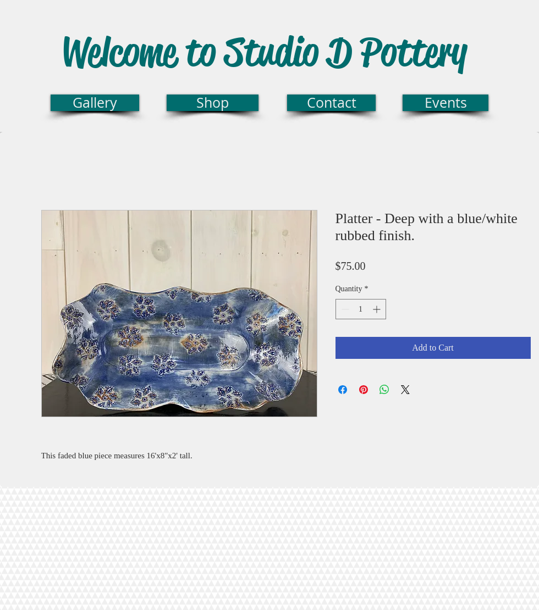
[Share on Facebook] (342, 389)
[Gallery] (95, 103)
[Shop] (212, 103)
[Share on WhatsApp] (384, 389)
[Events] (445, 103)
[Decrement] (344, 309)
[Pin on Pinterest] (363, 389)
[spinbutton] (361, 309)
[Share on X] (405, 389)
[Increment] (377, 309)
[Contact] (331, 103)
